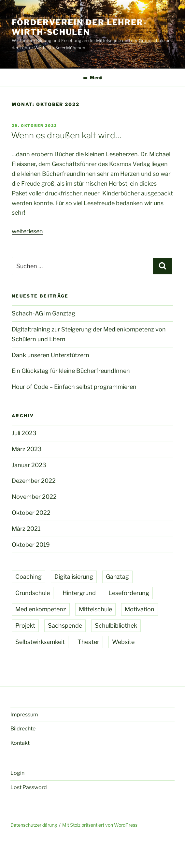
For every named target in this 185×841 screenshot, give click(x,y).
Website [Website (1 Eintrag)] (123, 641)
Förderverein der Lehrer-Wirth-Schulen (79, 27)
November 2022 (34, 496)
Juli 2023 (24, 433)
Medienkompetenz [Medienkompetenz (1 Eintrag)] (40, 609)
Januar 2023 (29, 465)
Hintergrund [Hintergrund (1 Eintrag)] (79, 592)
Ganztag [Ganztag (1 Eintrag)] (117, 576)
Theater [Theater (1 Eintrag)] (88, 641)
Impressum (24, 714)
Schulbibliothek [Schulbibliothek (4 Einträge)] (116, 625)
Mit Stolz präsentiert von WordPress (99, 825)
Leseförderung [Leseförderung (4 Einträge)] (128, 592)
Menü (92, 77)
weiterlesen (27, 231)
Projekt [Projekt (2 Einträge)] (25, 625)
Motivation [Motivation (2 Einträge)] (139, 609)
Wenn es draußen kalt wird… (66, 135)
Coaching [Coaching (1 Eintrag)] (28, 576)
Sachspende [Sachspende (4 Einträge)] (65, 625)
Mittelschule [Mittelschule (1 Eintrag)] (95, 609)
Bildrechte (23, 729)
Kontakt (20, 743)
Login (17, 773)
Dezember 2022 (34, 480)
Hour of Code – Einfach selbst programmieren (74, 386)
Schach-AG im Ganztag (43, 313)
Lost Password (28, 787)
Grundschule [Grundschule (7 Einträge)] (32, 592)
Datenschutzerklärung (33, 825)
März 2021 (26, 528)
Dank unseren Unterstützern (50, 355)
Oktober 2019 (31, 544)
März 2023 (27, 449)
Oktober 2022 (31, 512)
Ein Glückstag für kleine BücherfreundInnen (71, 370)
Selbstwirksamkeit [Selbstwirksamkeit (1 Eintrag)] (40, 641)
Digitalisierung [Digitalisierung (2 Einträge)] (73, 576)
